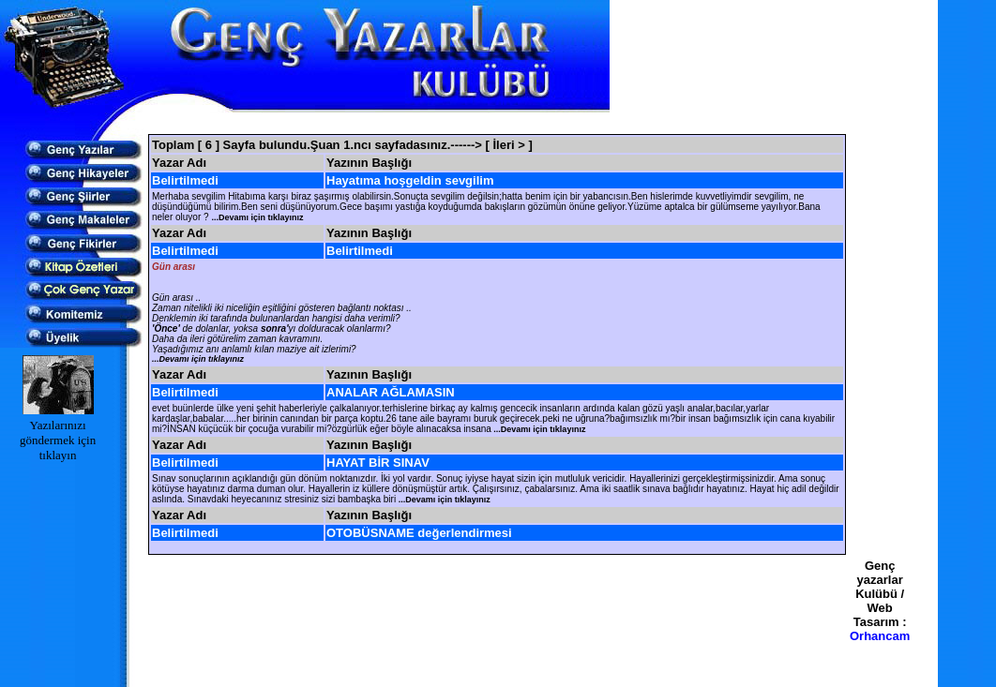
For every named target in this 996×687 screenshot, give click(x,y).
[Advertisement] (497, 123)
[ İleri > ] (509, 145)
